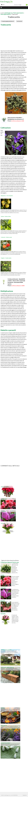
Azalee (2, 499)
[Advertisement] (11, 38)
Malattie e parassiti (8, 330)
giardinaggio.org (9, 13)
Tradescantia (6, 25)
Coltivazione (6, 128)
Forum (2, 4)
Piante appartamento (18, 13)
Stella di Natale (5, 486)
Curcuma (3, 523)
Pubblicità (25, 795)
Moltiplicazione (7, 291)
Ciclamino (3, 511)
